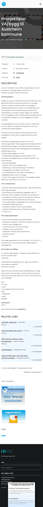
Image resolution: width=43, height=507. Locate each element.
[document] (21, 253)
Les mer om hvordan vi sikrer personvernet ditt (21, 503)
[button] (32, 485)
